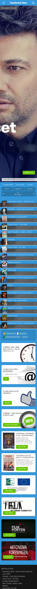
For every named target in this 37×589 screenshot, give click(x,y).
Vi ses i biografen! (12, 425)
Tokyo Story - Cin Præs (10, 579)
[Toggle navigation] (3, 3)
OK (6, 379)
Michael (5, 586)
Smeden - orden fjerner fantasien (13, 576)
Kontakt (30, 185)
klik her (8, 557)
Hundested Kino (18, 3)
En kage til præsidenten (10, 581)
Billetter (22, 447)
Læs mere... (9, 491)
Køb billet (29, 173)
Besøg (7, 403)
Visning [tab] (29, 189)
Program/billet (8, 185)
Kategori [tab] (18, 189)
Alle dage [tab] (18, 193)
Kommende (20, 185)
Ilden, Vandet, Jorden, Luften (12, 583)
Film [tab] (6, 189)
